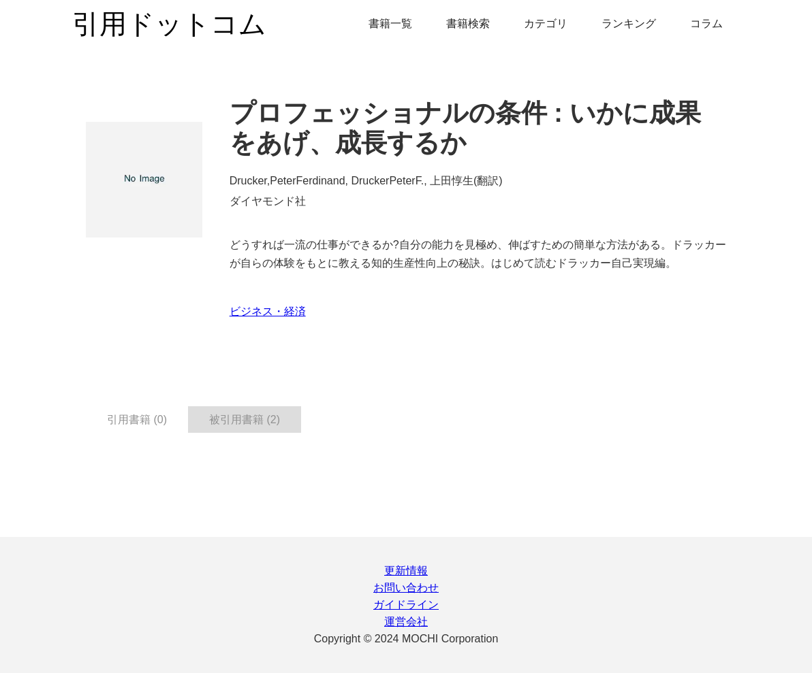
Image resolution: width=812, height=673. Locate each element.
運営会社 (406, 621)
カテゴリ (545, 23)
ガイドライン (406, 604)
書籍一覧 (390, 23)
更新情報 (406, 570)
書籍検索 (468, 23)
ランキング (629, 23)
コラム (706, 23)
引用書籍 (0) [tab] (137, 419)
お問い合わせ (406, 587)
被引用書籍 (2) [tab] (244, 419)
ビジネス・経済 (268, 311)
